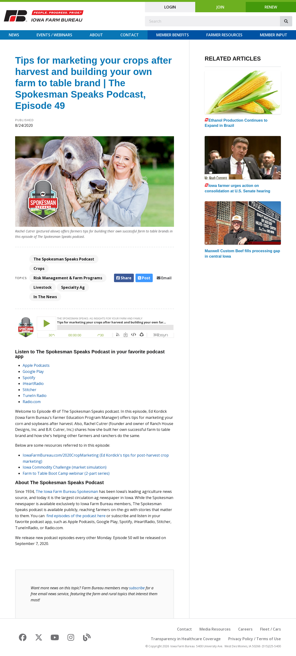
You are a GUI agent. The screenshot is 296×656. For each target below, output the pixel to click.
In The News (45, 296)
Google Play (33, 371)
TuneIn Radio (35, 395)
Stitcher (29, 389)
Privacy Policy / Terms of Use (254, 638)
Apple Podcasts (36, 365)
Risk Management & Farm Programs (68, 278)
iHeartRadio (33, 383)
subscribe (137, 587)
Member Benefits (172, 34)
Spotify (29, 377)
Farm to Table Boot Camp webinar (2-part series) (66, 473)
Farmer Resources (224, 34)
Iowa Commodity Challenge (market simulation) (64, 467)
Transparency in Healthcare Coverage (186, 638)
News (14, 34)
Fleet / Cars (270, 629)
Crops (39, 268)
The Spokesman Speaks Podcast (64, 259)
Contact (129, 34)
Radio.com (32, 401)
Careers (245, 629)
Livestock (43, 287)
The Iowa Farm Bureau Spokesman (67, 491)
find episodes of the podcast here (76, 515)
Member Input (273, 34)
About (96, 34)
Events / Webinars (54, 34)
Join (220, 7)
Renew (271, 7)
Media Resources (215, 629)
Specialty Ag (73, 287)
